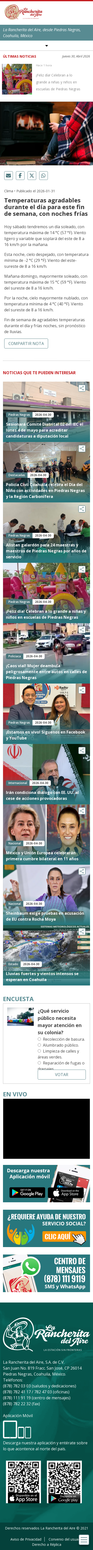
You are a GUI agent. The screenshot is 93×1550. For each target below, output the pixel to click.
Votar (61, 1074)
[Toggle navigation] (84, 1539)
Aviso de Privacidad (25, 1539)
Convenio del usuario (65, 1539)
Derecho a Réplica (46, 1544)
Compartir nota (26, 343)
